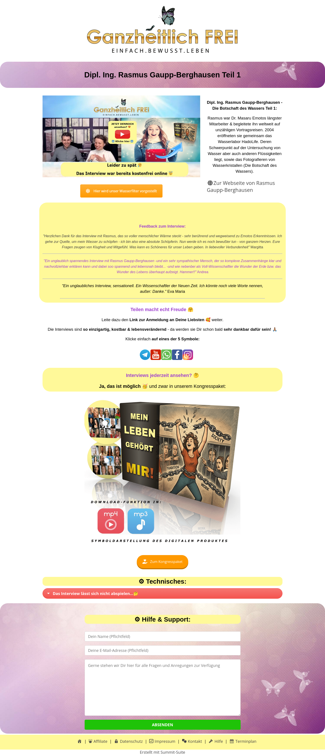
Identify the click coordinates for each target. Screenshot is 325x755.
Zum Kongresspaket (162, 561)
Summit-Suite (173, 752)
